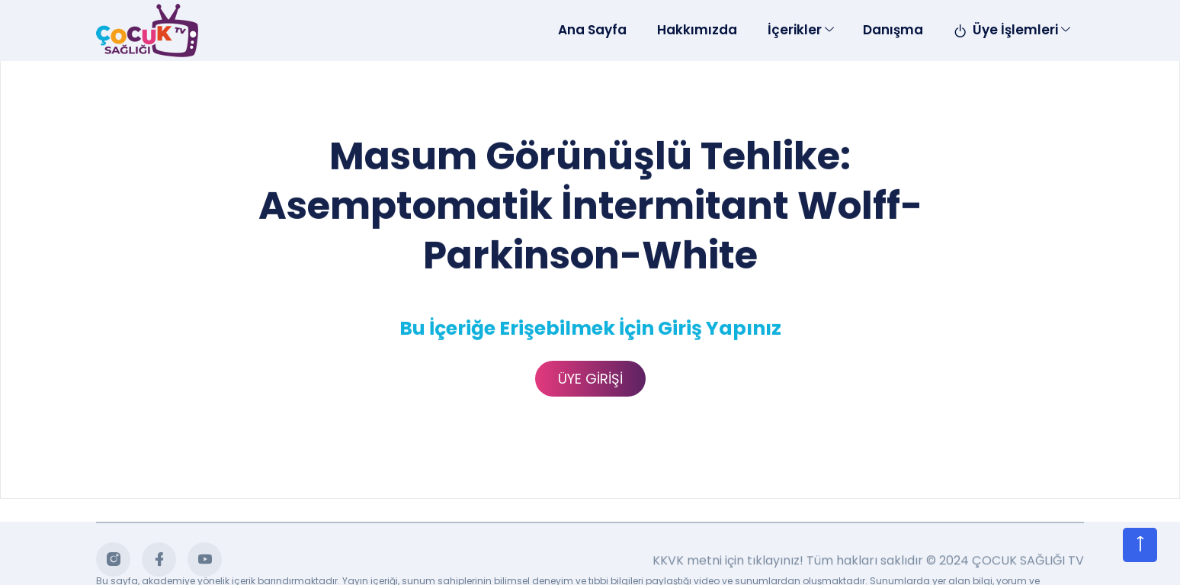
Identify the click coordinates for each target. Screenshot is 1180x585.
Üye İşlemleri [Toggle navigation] (1006, 30)
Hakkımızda (697, 30)
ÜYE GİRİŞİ (590, 378)
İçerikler (795, 30)
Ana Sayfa (592, 30)
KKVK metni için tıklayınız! (728, 562)
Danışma (893, 30)
